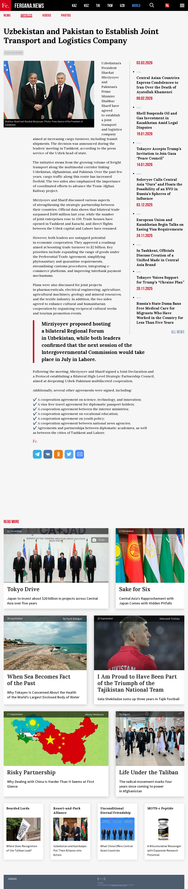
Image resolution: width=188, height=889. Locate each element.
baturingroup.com (119, 885)
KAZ (74, 5)
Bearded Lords (17, 808)
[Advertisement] (94, 492)
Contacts (12, 878)
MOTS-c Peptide (160, 808)
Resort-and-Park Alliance (67, 810)
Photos (66, 15)
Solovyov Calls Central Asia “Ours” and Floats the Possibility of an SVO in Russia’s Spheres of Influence (159, 189)
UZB (122, 5)
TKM (110, 5)
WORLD (136, 5)
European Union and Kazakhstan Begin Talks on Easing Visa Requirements (160, 224)
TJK (98, 5)
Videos (46, 15)
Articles (26, 15)
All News (177, 332)
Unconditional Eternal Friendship (115, 810)
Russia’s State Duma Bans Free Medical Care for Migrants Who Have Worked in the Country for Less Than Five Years (160, 313)
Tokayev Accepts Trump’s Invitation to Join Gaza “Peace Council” (159, 153)
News (7, 15)
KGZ (86, 5)
